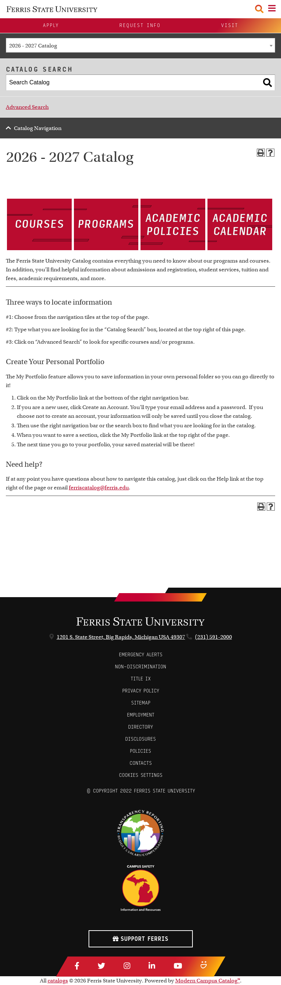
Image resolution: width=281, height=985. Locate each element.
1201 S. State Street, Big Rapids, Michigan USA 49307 (121, 637)
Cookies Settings (140, 775)
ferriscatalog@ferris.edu (99, 487)
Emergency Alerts (140, 655)
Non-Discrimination (140, 667)
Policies (140, 751)
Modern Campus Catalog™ (207, 980)
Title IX (141, 679)
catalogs (58, 980)
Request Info (140, 25)
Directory (140, 727)
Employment (140, 715)
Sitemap (140, 703)
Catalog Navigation (37, 128)
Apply (51, 25)
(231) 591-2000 (213, 637)
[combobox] (140, 45)
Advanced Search (27, 107)
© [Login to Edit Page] (88, 791)
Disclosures (140, 739)
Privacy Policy (140, 691)
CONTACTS (141, 763)
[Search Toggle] (259, 9)
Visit (229, 25)
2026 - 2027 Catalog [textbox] (33, 45)
